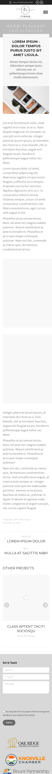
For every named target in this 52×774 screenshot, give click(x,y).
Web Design (24, 519)
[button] (6, 605)
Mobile (20, 636)
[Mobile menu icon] (45, 12)
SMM (16, 519)
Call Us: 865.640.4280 (21, 2)
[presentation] (24, 701)
